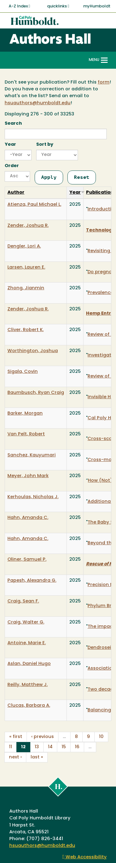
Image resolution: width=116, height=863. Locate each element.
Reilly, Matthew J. (27, 685)
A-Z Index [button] (19, 6)
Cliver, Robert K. (25, 330)
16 (77, 747)
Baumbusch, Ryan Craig (35, 393)
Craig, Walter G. (25, 622)
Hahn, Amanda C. (27, 518)
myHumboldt (96, 6)
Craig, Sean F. (23, 601)
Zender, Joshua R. (28, 225)
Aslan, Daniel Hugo (29, 664)
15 (64, 747)
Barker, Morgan (25, 413)
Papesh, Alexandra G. (31, 580)
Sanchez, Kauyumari (31, 455)
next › (15, 757)
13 (37, 747)
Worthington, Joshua (32, 351)
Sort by (44, 144)
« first (15, 737)
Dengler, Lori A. (24, 246)
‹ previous (42, 737)
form (104, 82)
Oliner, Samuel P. (26, 559)
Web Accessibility (84, 857)
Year (10, 144)
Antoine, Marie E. (26, 643)
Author (15, 192)
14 (50, 747)
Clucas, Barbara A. (28, 705)
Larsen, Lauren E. (26, 267)
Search (13, 123)
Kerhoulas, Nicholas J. (32, 497)
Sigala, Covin (22, 371)
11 (10, 747)
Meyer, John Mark (28, 476)
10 (101, 737)
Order (12, 166)
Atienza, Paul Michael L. (34, 204)
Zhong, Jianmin (25, 288)
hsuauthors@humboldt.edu (38, 103)
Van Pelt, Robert (26, 434)
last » (37, 757)
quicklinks (58, 6)
